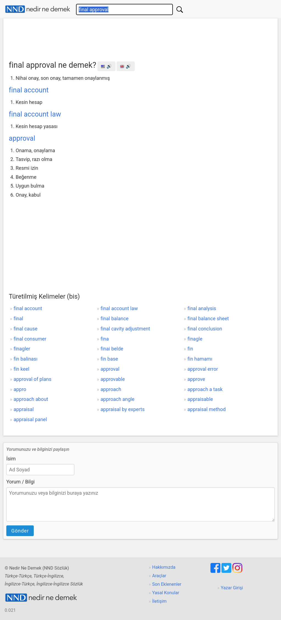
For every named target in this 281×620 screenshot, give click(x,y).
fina (104, 339)
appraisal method (206, 409)
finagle (194, 339)
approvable (112, 379)
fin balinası (25, 359)
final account (29, 90)
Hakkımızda (164, 567)
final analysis (201, 308)
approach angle (117, 399)
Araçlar (159, 575)
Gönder (20, 531)
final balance (114, 318)
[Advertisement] (140, 37)
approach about (30, 399)
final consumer (29, 339)
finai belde (111, 349)
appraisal (23, 409)
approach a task (205, 389)
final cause (25, 329)
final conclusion (204, 329)
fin (190, 349)
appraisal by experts (122, 409)
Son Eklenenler (166, 584)
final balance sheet (208, 318)
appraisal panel (30, 419)
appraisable (200, 399)
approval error (202, 369)
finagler (21, 349)
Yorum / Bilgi (20, 482)
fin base (109, 359)
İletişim (159, 601)
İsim (11, 459)
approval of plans (32, 379)
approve (196, 379)
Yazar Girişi (232, 587)
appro (19, 389)
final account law (35, 114)
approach (110, 389)
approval (22, 138)
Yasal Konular (165, 592)
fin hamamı (199, 359)
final (18, 318)
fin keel (21, 369)
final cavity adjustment (125, 329)
